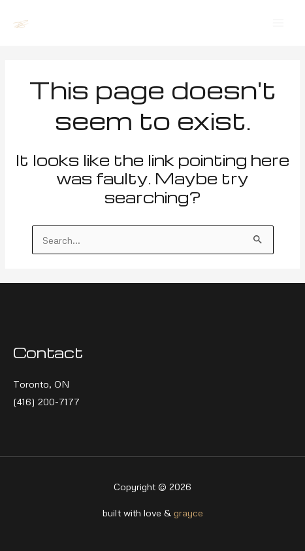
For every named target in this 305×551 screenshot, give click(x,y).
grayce (188, 512)
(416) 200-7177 (46, 401)
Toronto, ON (41, 384)
